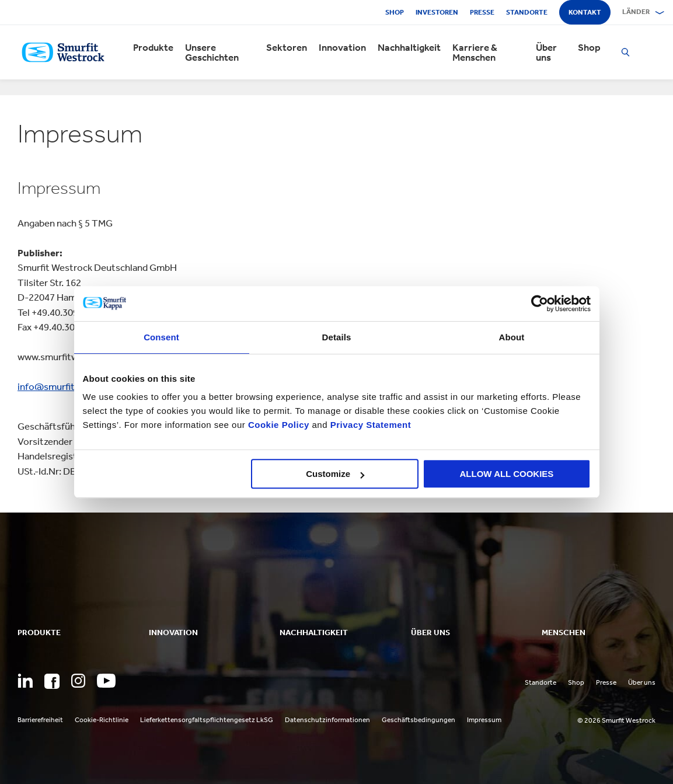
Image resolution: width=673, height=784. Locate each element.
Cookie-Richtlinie (101, 720)
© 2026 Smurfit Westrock (616, 720)
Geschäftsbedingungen (418, 720)
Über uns (546, 52)
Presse (482, 12)
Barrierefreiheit (40, 720)
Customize (335, 474)
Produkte (153, 48)
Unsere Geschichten (212, 52)
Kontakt (585, 12)
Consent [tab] (161, 337)
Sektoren (286, 48)
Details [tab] (336, 337)
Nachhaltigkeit (409, 48)
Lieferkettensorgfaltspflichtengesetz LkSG (206, 720)
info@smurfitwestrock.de (72, 386)
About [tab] (512, 337)
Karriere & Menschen (474, 52)
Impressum (484, 720)
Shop (394, 12)
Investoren (437, 12)
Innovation (342, 48)
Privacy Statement (369, 425)
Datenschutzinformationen (327, 720)
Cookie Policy (278, 425)
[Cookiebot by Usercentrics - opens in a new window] (540, 303)
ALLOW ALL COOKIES (507, 474)
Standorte (527, 12)
